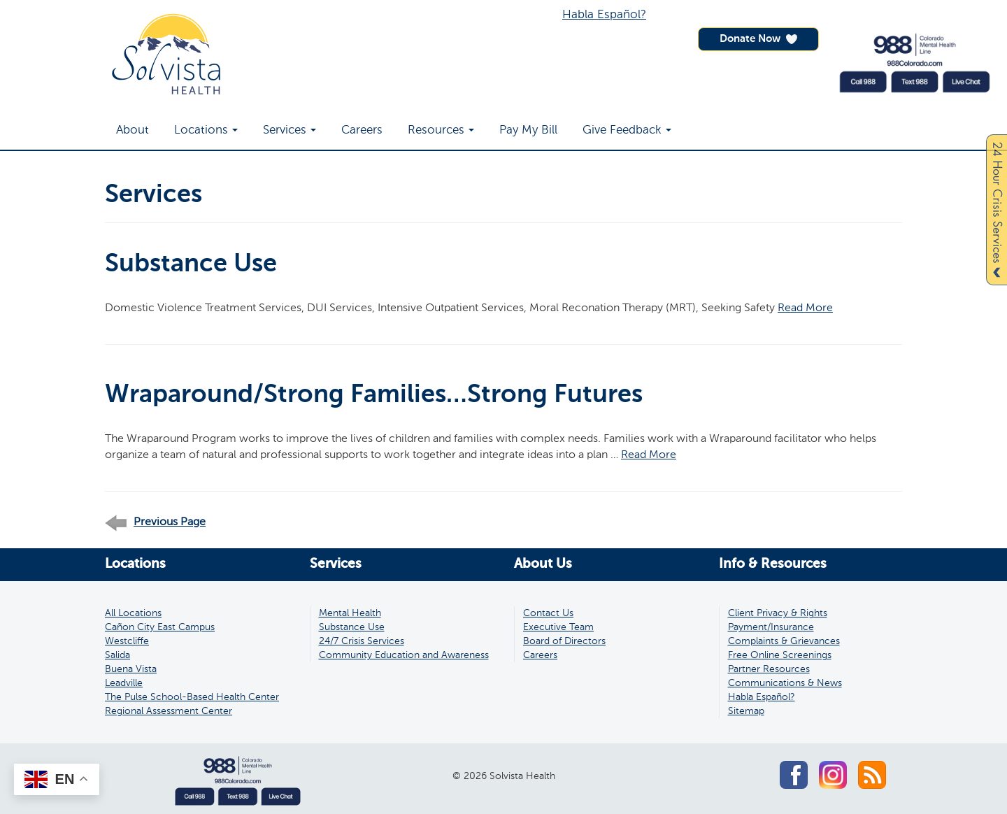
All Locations (133, 613)
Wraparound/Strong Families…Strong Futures (374, 395)
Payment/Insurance (771, 627)
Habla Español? (604, 15)
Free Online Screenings (779, 655)
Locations (206, 130)
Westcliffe (127, 641)
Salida (117, 655)
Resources (441, 130)
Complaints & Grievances (784, 641)
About (132, 130)
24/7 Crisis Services (361, 641)
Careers (362, 130)
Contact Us (548, 613)
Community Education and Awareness (404, 655)
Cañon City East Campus (160, 627)
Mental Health (350, 613)
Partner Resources (769, 669)
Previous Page (155, 522)
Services (289, 130)
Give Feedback (627, 130)
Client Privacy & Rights (777, 613)
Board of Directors (564, 641)
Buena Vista (131, 669)
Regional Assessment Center (168, 711)
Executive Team (558, 627)
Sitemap (746, 711)
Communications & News (785, 683)
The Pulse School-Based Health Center (192, 697)
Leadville (124, 683)
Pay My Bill (528, 130)
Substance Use (191, 264)
